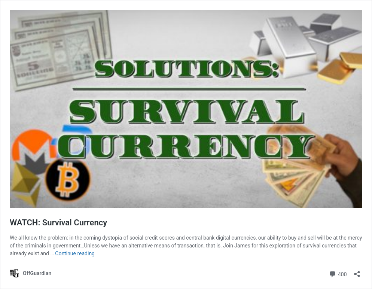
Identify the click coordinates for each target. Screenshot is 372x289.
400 (338, 273)
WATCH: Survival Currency (58, 222)
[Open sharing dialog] (357, 271)
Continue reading (75, 253)
